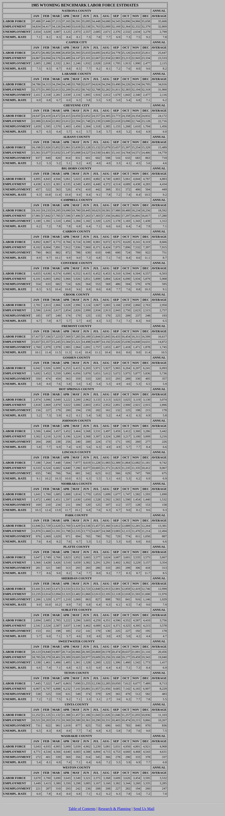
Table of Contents (82, 809)
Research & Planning (114, 809)
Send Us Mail (143, 809)
